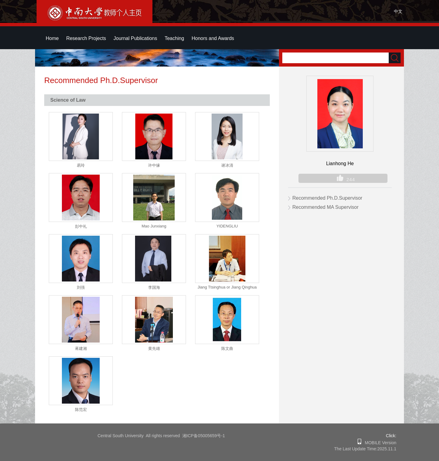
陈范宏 (81, 409)
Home (52, 38)
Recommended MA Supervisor (325, 207)
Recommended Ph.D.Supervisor (327, 198)
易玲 (81, 165)
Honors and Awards (212, 38)
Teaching (174, 38)
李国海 (154, 287)
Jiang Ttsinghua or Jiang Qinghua (227, 287)
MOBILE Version (378, 442)
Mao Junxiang (154, 226)
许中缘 (154, 165)
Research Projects (86, 38)
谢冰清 (227, 165)
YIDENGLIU (227, 226)
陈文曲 (227, 348)
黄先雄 (154, 348)
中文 (398, 11)
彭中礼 (81, 226)
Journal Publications (135, 38)
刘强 (81, 287)
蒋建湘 (81, 348)
